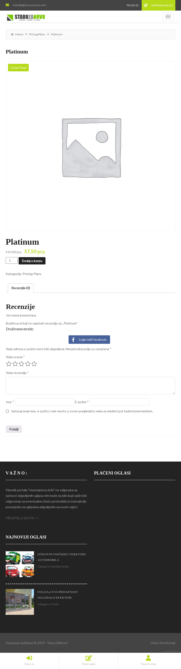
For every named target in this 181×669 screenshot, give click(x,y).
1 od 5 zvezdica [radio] (9, 364)
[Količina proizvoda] (12, 260)
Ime (10, 402)
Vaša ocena (15, 357)
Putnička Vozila (59, 566)
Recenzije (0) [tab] (20, 288)
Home (19, 34)
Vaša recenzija (17, 373)
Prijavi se (133, 5)
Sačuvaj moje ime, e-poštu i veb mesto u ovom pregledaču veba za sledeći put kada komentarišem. (82, 411)
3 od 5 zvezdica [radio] (21, 364)
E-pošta (82, 402)
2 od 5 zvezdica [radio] (15, 364)
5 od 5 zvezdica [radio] (34, 364)
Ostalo (54, 604)
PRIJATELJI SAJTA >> (22, 518)
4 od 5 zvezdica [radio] (28, 364)
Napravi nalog (158, 5)
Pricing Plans (37, 34)
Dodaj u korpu (32, 261)
